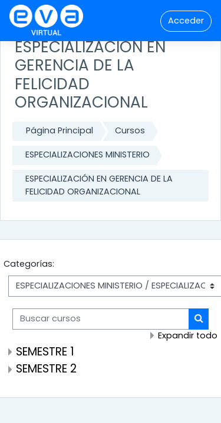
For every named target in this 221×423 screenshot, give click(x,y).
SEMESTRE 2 (46, 369)
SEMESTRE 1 (45, 352)
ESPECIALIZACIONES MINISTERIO (87, 154)
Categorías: (29, 264)
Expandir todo (187, 335)
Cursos (130, 130)
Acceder (186, 20)
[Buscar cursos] (100, 319)
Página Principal (59, 130)
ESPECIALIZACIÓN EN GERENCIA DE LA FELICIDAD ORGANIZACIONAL (99, 185)
